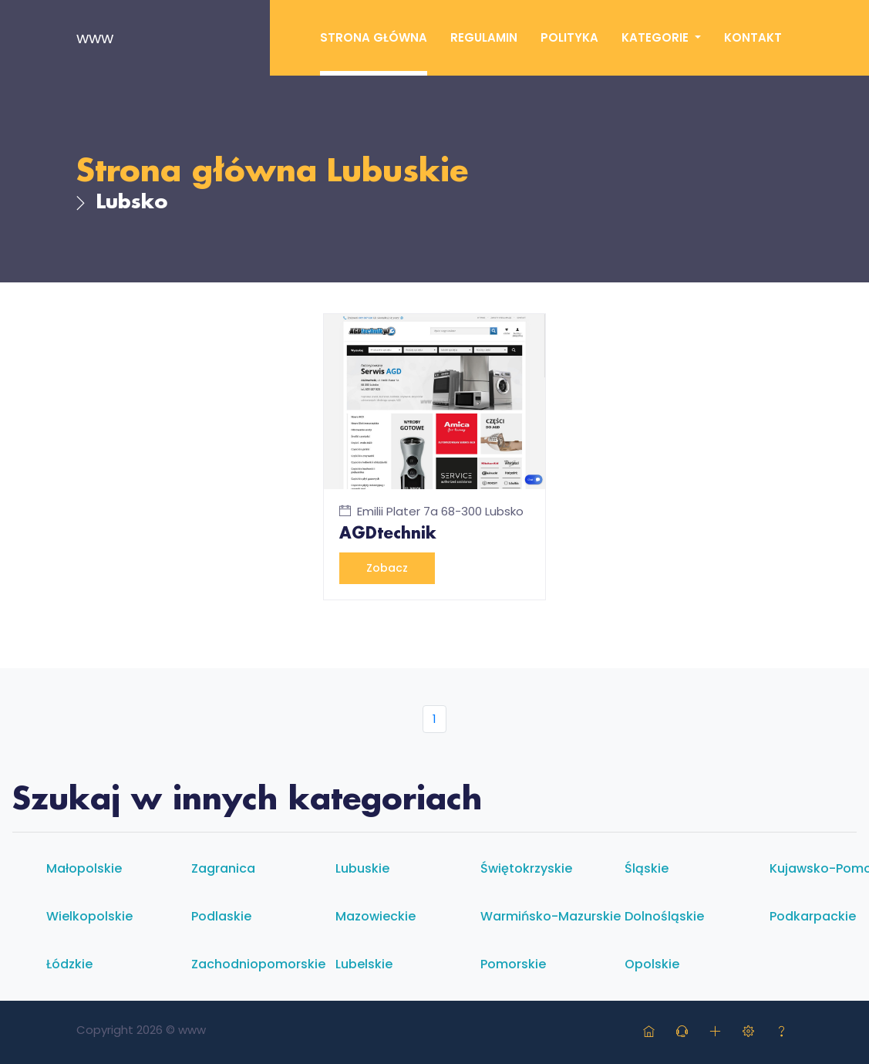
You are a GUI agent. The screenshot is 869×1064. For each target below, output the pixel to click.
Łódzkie (69, 964)
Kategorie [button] (656, 37)
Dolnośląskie (664, 916)
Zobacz (387, 568)
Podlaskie (221, 916)
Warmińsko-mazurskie (550, 916)
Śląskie (647, 868)
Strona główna (373, 37)
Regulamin (483, 37)
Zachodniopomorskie (258, 964)
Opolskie (652, 964)
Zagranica (223, 868)
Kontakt (753, 37)
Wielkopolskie (89, 916)
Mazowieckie (375, 916)
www (94, 38)
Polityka (569, 37)
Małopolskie (84, 868)
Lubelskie (363, 964)
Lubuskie (397, 172)
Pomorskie (513, 964)
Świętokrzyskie (526, 868)
